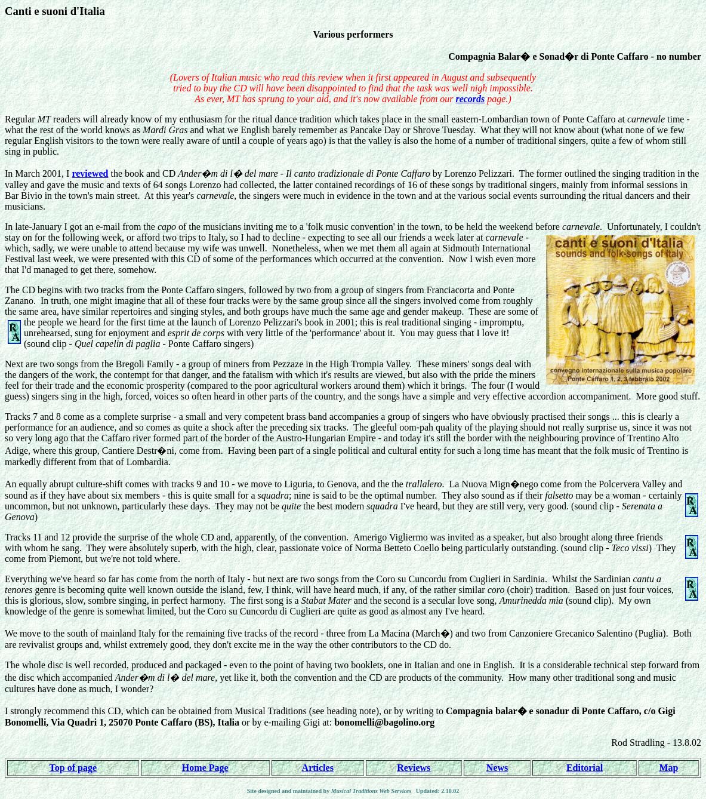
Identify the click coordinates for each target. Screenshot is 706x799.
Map (669, 768)
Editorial (584, 768)
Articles (318, 768)
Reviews (413, 768)
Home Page (205, 768)
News (497, 768)
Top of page (73, 768)
